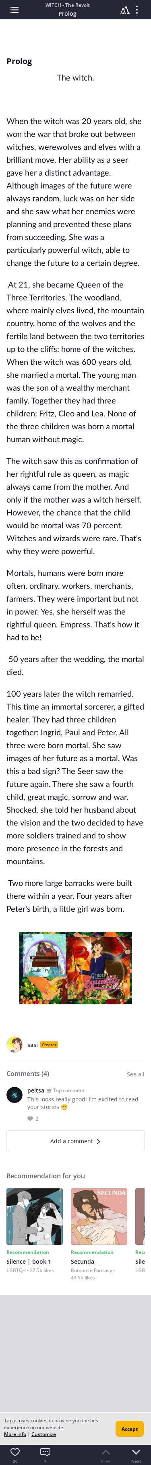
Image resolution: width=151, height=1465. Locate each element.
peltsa (35, 1090)
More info (15, 1434)
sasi (32, 1044)
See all (136, 1074)
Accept (130, 1429)
